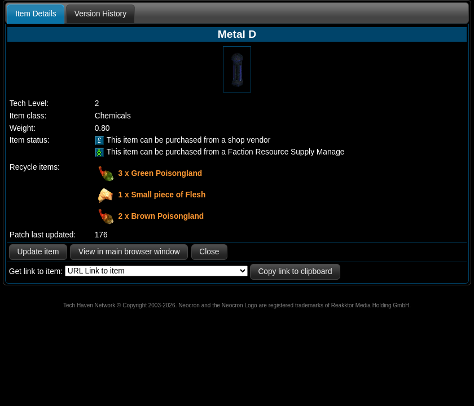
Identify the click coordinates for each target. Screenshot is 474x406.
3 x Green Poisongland (160, 173)
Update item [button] (38, 252)
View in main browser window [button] (129, 252)
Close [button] (209, 252)
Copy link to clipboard (295, 271)
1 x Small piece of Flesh (162, 195)
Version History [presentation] (100, 14)
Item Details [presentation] (35, 14)
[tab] (35, 14)
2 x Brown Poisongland (161, 216)
